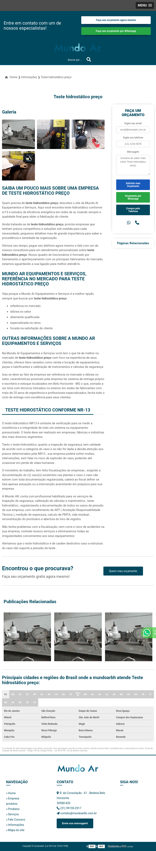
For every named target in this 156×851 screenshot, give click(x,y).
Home (11, 793)
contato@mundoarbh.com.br (77, 813)
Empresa (12, 798)
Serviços (12, 814)
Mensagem (133, 151)
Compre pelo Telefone (133, 210)
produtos (11, 803)
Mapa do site (15, 830)
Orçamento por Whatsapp (133, 197)
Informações (15, 824)
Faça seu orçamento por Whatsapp (116, 31)
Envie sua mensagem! (75, 823)
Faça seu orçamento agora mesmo (116, 20)
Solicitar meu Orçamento (133, 185)
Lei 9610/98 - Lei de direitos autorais (70, 750)
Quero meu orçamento (123, 571)
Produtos (13, 809)
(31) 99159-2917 (69, 808)
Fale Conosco (15, 819)
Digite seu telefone (133, 137)
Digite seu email (133, 123)
